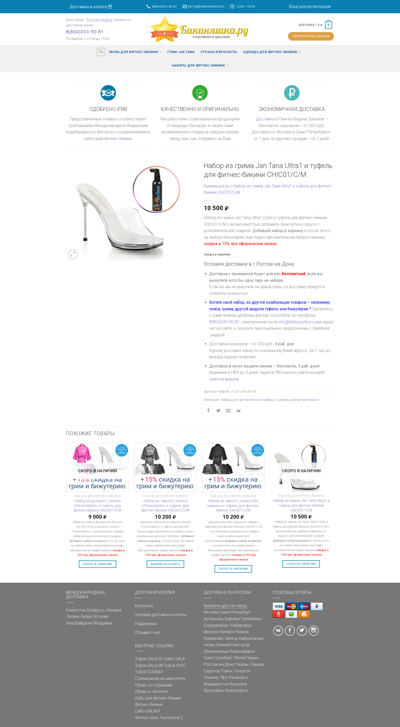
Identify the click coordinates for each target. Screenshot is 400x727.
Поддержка (146, 623)
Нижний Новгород (233, 644)
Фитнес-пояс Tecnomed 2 (159, 717)
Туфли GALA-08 (149, 665)
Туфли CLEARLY (149, 671)
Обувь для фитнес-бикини (135, 51)
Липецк (231, 638)
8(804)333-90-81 (85, 32)
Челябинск (251, 618)
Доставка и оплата (90, 6)
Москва (211, 612)
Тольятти (242, 671)
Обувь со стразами (153, 685)
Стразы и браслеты (219, 52)
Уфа (223, 677)
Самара (257, 664)
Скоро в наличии (97, 564)
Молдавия (102, 623)
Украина (113, 610)
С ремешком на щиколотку (160, 678)
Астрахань (214, 618)
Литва (86, 616)
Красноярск (236, 690)
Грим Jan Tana (180, 52)
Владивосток (216, 684)
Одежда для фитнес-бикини (272, 51)
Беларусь (96, 610)
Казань (242, 631)
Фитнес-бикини (149, 704)
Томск (227, 671)
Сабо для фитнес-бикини (158, 698)
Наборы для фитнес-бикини (200, 65)
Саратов (212, 671)
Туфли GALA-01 (149, 658)
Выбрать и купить (165, 564)
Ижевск (227, 631)
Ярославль (214, 690)
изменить (122, 20)
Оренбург (224, 657)
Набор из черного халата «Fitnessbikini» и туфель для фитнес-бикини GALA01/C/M (165, 506)
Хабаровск (241, 625)
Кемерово (213, 638)
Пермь (252, 657)
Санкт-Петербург (235, 612)
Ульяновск (238, 677)
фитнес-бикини (118, 138)
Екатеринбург (216, 625)
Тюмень (211, 677)
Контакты (144, 605)
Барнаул (232, 618)
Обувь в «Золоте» (151, 691)
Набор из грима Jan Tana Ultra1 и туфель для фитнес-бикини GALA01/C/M (301, 505)
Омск (209, 657)
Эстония (100, 616)
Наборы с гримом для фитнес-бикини (291, 400)
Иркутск (211, 631)
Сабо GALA (174, 658)
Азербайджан (79, 623)
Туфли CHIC (174, 665)
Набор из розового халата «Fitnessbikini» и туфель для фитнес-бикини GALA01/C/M (97, 506)
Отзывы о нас (148, 632)
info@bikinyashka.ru (296, 322)
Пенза (239, 657)
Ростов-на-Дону (99, 20)
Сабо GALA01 (147, 711)
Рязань (242, 664)
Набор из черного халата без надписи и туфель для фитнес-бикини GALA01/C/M (233, 506)
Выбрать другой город (225, 605)
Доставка (265, 119)
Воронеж (238, 684)
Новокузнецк (216, 651)
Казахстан (76, 610)
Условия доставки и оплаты (161, 614)
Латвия (72, 616)
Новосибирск (242, 651)
